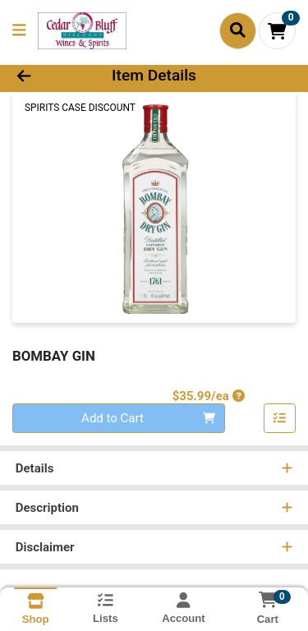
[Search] (238, 30)
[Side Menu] (18, 30)
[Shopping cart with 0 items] (277, 30)
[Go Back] (47, 76)
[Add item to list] (280, 418)
